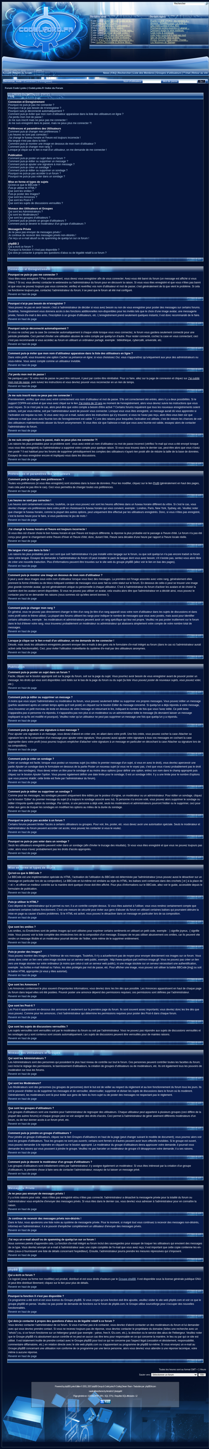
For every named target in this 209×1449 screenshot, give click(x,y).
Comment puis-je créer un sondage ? (29, 167)
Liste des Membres (143, 73)
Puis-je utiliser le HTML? (22, 187)
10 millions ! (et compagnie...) (116, 26)
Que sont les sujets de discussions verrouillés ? (35, 203)
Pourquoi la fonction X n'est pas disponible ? (33, 249)
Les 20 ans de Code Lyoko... (118, 35)
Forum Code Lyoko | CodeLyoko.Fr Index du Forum (34, 88)
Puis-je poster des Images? (24, 194)
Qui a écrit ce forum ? (20, 246)
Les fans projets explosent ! (117, 37)
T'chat (186, 73)
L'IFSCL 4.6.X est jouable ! (111, 28)
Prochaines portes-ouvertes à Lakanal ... (169, 28)
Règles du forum (22, 73)
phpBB (67, 1386)
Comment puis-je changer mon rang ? (30, 146)
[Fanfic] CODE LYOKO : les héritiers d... (169, 21)
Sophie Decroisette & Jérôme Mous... (114, 42)
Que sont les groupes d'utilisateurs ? (29, 217)
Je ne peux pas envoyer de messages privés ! (34, 232)
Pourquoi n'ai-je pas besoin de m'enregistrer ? (34, 107)
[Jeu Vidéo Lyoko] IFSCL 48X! (164, 26)
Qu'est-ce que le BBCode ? (24, 184)
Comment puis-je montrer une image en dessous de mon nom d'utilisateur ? (52, 143)
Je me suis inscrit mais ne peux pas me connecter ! (37, 120)
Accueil (7, 73)
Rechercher (124, 73)
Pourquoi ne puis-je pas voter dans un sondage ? (36, 176)
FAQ (113, 73)
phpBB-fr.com (150, 1386)
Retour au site (200, 73)
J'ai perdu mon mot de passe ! (25, 117)
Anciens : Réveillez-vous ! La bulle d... (168, 23)
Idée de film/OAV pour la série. (165, 37)
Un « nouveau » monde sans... (118, 30)
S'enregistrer (44, 81)
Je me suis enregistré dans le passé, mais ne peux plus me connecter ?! (50, 123)
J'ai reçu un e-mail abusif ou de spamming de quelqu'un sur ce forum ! (48, 238)
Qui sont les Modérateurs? (23, 214)
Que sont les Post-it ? (20, 200)
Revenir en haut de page (22, 294)
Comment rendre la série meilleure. (167, 30)
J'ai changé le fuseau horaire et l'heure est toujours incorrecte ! (44, 137)
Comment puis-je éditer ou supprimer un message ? (38, 161)
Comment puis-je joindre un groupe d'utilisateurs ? (37, 220)
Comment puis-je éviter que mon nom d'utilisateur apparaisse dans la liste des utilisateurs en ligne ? (65, 114)
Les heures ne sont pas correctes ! (28, 134)
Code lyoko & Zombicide (162, 33)
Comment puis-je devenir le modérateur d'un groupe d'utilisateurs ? (47, 223)
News (106, 73)
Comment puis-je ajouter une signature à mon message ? (41, 164)
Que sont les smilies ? (21, 191)
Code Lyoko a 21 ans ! (107, 23)
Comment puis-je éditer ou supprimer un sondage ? (37, 170)
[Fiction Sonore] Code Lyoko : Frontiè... (169, 40)
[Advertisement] (105, 1428)
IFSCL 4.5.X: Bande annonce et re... (116, 40)
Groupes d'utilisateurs (168, 73)
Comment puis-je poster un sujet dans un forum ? (36, 158)
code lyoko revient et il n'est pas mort (168, 35)
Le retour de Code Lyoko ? (117, 33)
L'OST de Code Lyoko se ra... (118, 21)
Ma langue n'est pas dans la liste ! (27, 140)
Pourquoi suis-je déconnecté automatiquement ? (36, 111)
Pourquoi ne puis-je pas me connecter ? (31, 104)
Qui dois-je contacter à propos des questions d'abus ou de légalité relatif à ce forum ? (57, 252)
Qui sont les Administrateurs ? (25, 211)
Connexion (30, 81)
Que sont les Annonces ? (22, 197)
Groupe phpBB (127, 1279)
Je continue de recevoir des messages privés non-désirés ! (42, 235)
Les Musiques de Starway (162, 42)
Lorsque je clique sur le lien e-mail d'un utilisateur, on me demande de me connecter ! (57, 149)
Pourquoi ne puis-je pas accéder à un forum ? (34, 173)
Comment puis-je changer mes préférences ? (34, 131)
